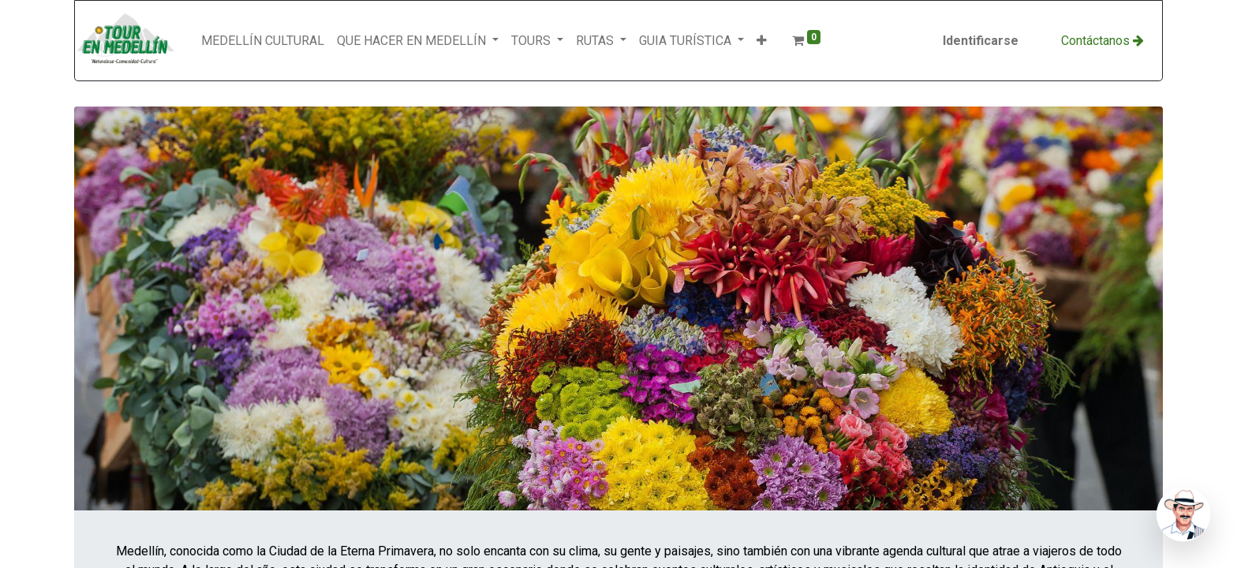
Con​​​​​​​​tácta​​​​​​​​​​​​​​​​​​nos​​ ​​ (1102, 40)
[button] (761, 41)
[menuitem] (263, 41)
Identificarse (980, 40)
